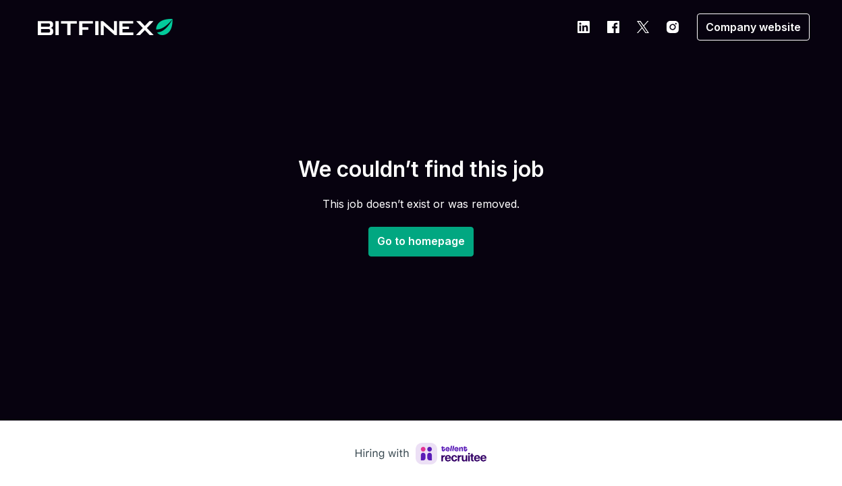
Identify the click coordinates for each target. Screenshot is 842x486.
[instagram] (672, 27)
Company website (753, 27)
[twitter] (642, 27)
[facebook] (613, 27)
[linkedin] (583, 27)
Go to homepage (421, 241)
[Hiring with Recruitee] (421, 453)
